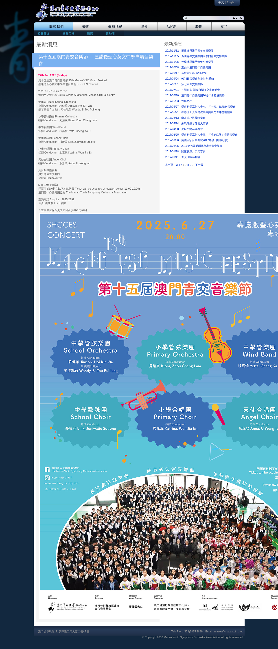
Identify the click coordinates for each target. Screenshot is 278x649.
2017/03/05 (172, 145)
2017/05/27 (172, 106)
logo (69, 14)
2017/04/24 (172, 123)
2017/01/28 (172, 151)
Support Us (228, 26)
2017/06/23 (172, 101)
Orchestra (86, 26)
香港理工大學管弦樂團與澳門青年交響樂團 (206, 112)
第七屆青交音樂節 (192, 84)
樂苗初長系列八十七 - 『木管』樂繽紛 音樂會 (208, 106)
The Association (53, 26)
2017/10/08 (172, 67)
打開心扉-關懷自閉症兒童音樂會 (200, 89)
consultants (90, 33)
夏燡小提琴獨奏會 (192, 129)
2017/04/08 (172, 129)
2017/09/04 (172, 78)
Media (199, 26)
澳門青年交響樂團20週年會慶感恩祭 (203, 95)
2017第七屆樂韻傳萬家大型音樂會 (201, 145)
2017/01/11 (172, 157)
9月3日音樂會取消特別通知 (197, 78)
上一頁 (169, 164)
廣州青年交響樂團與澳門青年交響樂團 (204, 56)
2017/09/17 (172, 73)
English (231, 2)
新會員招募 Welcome (194, 73)
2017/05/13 (172, 117)
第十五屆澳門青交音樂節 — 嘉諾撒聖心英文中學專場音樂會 (96, 60)
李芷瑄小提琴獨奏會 (193, 117)
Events (115, 26)
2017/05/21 (172, 112)
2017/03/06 (172, 140)
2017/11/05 (172, 56)
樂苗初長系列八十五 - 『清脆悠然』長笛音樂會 (209, 134)
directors (68, 33)
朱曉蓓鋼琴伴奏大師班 (194, 123)
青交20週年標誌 (190, 157)
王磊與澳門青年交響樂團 (196, 67)
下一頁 (199, 164)
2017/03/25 (172, 134)
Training (144, 26)
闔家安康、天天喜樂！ (194, 151)
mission (45, 33)
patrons (112, 33)
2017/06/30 (172, 95)
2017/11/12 (172, 50)
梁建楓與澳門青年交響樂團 (197, 50)
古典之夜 (186, 101)
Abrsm (172, 26)
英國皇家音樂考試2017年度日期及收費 (204, 140)
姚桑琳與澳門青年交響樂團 (197, 61)
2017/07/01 (172, 84)
